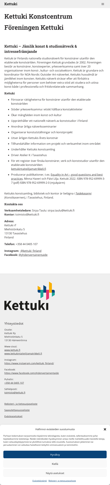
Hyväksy (55, 454)
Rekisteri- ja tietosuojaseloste (62, 480)
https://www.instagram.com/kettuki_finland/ (29, 363)
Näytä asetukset (55, 473)
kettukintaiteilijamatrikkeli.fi (28, 169)
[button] (105, 429)
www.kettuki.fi (12, 350)
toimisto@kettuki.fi (27, 214)
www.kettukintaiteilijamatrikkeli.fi (23, 353)
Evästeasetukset (13, 416)
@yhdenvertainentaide (33, 255)
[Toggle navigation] (103, 4)
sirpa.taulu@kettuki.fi (61, 210)
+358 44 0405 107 (14, 382)
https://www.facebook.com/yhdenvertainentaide (31, 373)
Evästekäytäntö (40, 480)
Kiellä (55, 463)
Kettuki (10, 4)
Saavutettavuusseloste (17, 410)
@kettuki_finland (30, 251)
